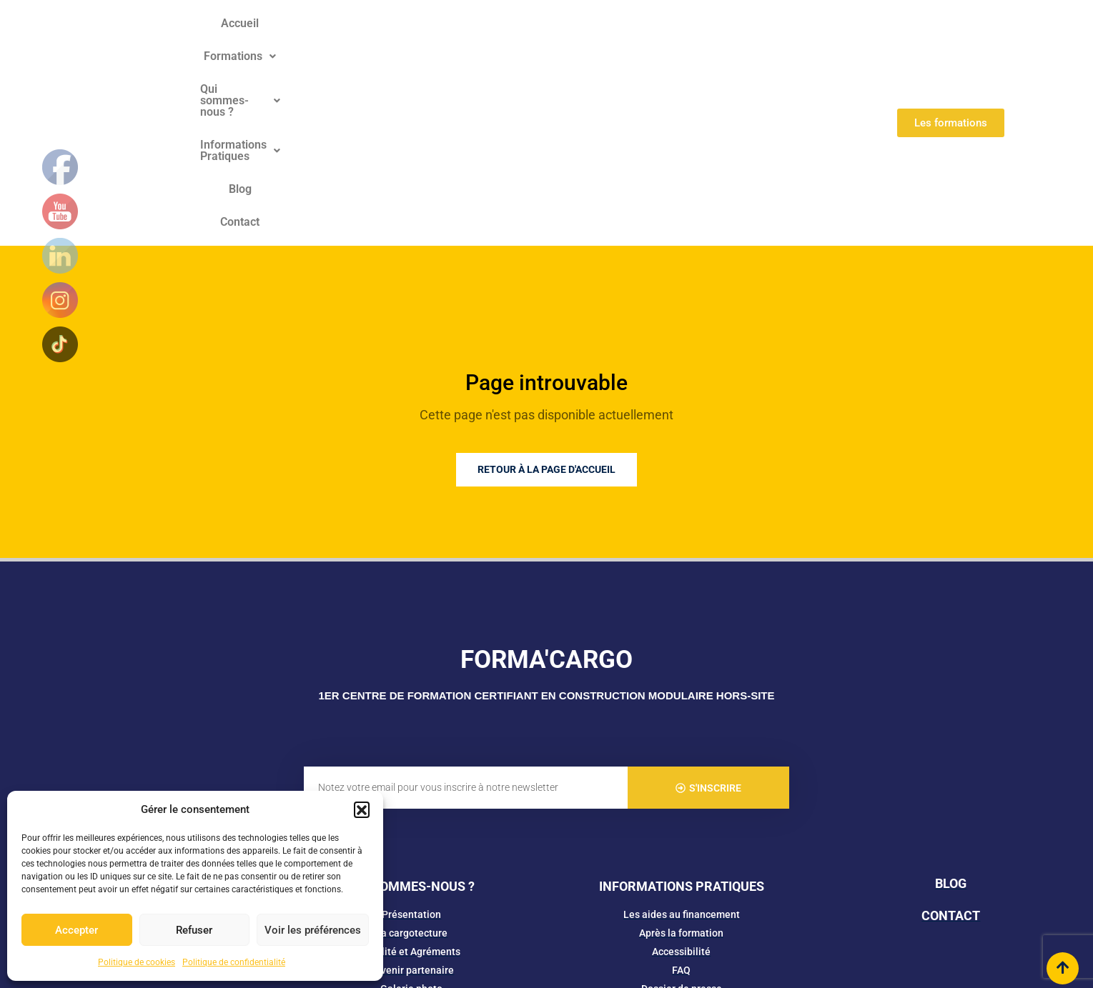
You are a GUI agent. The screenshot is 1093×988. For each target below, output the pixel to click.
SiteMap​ (764, 924)
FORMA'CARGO (546, 487)
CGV (727, 924)
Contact (780, 36)
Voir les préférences (312, 930)
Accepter (76, 930)
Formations (368, 36)
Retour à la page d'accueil (546, 296)
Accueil (291, 36)
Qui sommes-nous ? (483, 36)
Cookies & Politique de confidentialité (626, 924)
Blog (727, 36)
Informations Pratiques (629, 36)
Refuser (194, 930)
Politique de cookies (136, 962)
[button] (362, 809)
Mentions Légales (497, 924)
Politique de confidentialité (233, 962)
